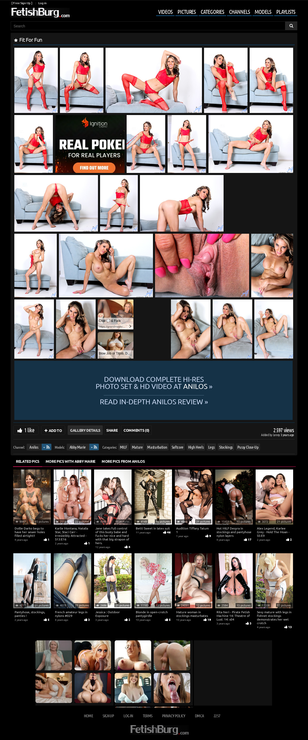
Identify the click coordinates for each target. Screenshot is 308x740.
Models (263, 11)
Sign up (108, 715)
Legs (211, 446)
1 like (29, 429)
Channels (239, 11)
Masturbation (157, 446)
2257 (217, 715)
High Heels (196, 446)
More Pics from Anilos (123, 461)
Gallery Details (85, 430)
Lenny (277, 434)
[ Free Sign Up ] (21, 3)
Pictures (186, 11)
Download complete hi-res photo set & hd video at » (154, 383)
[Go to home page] (40, 12)
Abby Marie (78, 446)
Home (88, 715)
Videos (165, 11)
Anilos (33, 446)
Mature (137, 446)
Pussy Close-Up (247, 446)
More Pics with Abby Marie (70, 461)
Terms (147, 715)
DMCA (199, 715)
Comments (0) (136, 430)
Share (112, 430)
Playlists (285, 11)
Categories (212, 11)
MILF (123, 446)
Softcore (177, 446)
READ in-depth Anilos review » (154, 401)
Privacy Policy (173, 715)
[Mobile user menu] (222, 12)
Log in (42, 3)
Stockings (226, 446)
